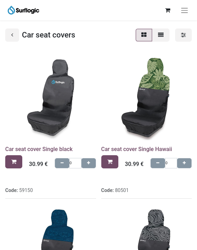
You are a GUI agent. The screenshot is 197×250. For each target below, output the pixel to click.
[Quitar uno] (62, 163)
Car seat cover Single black (39, 149)
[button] (13, 161)
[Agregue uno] (88, 163)
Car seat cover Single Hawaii (136, 149)
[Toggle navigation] (184, 10)
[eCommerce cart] (167, 10)
